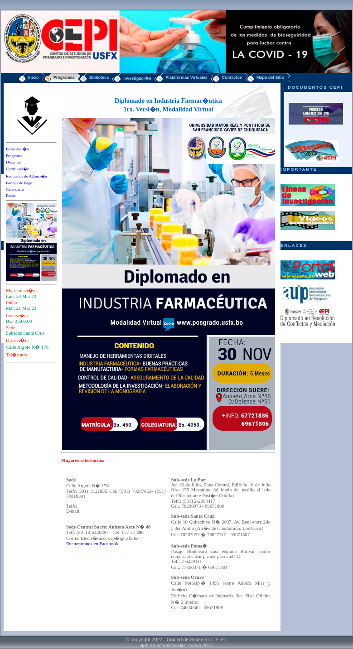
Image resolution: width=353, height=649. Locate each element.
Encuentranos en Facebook (92, 543)
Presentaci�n (17, 149)
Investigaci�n (137, 78)
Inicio (33, 77)
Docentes (13, 162)
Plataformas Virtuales (186, 77)
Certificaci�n (17, 169)
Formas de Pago (19, 183)
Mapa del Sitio (270, 77)
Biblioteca (99, 77)
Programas (64, 77)
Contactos (232, 77)
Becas (11, 195)
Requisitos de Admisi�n (26, 176)
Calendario (15, 189)
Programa (14, 156)
